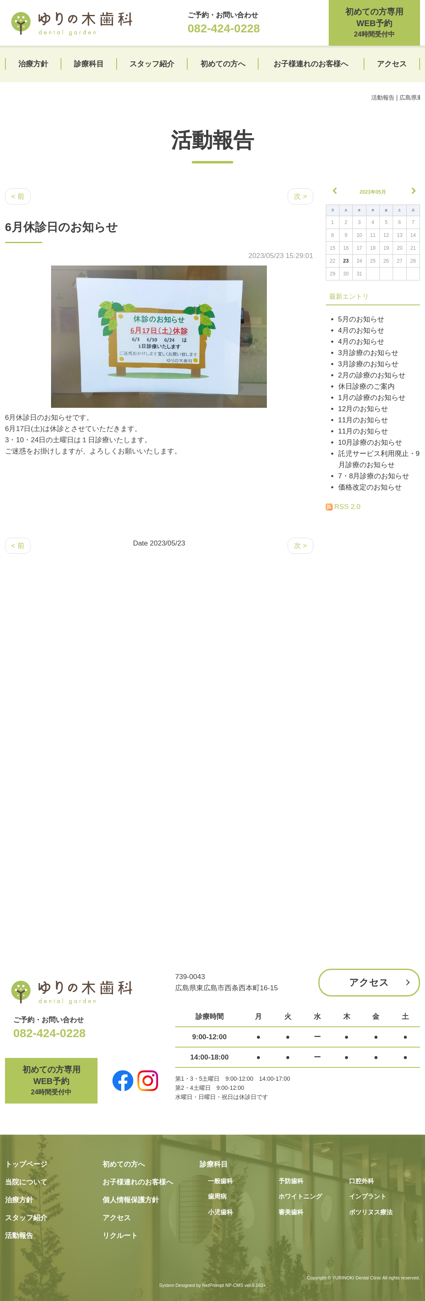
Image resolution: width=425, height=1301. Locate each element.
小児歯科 (220, 1212)
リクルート (120, 1236)
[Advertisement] (373, 636)
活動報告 (212, 140)
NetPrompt (213, 1285)
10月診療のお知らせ (370, 442)
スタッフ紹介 (151, 64)
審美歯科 (290, 1212)
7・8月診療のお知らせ (374, 476)
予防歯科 (290, 1180)
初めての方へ (222, 64)
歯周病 (217, 1196)
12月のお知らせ (363, 409)
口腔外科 (361, 1180)
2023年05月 (372, 192)
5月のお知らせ (361, 319)
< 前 (17, 196)
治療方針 (33, 64)
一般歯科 (220, 1180)
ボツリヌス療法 (371, 1212)
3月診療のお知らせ (368, 353)
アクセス (392, 64)
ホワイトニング (300, 1196)
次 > (300, 196)
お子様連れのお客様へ (311, 64)
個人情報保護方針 (131, 1200)
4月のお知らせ (361, 330)
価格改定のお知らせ (370, 487)
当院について (26, 1182)
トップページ (26, 1164)
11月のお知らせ (363, 420)
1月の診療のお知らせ (371, 398)
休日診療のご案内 (366, 386)
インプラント (367, 1196)
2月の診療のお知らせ (371, 375)
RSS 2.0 (343, 507)
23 (346, 261)
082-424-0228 (224, 28)
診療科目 (89, 64)
